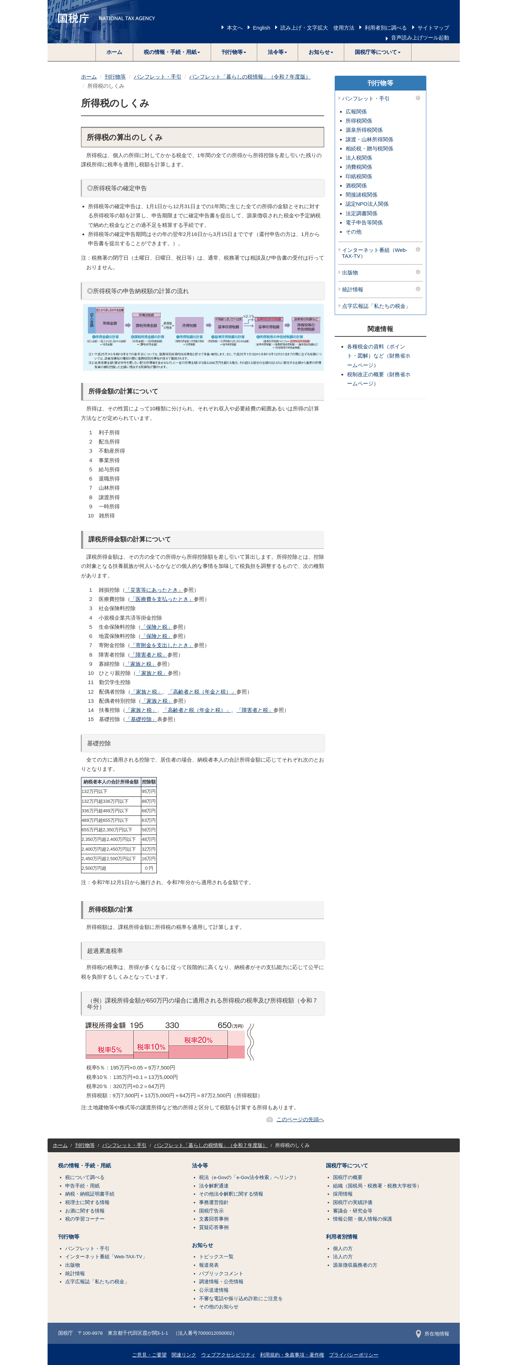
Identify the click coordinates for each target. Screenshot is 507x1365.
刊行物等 (115, 77)
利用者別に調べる (386, 28)
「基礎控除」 (141, 719)
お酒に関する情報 (85, 1211)
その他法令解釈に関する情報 (231, 1194)
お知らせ (202, 1245)
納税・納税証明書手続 (90, 1194)
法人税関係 (359, 158)
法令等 (200, 1165)
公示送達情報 (214, 1290)
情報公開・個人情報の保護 (362, 1219)
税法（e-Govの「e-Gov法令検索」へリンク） (249, 1177)
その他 (353, 232)
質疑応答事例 (214, 1227)
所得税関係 (359, 121)
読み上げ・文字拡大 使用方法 (317, 28)
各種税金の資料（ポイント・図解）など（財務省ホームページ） (378, 355)
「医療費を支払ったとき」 (162, 599)
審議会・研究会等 (352, 1211)
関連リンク (184, 1355)
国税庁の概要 (348, 1177)
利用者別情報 (342, 1237)
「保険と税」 (157, 627)
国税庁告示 (211, 1211)
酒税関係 (356, 185)
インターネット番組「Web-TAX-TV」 (106, 1256)
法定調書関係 (361, 213)
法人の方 (343, 1256)
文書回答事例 (214, 1219)
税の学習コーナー (85, 1219)
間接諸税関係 (361, 195)
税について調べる (85, 1177)
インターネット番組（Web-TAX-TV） (375, 253)
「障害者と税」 (148, 655)
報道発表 (209, 1265)
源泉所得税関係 (364, 130)
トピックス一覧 (216, 1256)
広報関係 (356, 111)
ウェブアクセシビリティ (228, 1355)
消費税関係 (359, 167)
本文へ (235, 28)
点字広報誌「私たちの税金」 (376, 306)
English (261, 28)
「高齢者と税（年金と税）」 (202, 692)
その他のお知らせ (219, 1306)
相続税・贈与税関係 (369, 148)
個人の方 (343, 1248)
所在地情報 (432, 1333)
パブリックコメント (221, 1273)
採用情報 (343, 1194)
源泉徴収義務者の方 (355, 1265)
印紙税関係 (359, 176)
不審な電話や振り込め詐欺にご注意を (241, 1298)
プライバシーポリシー (353, 1355)
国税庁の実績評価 (352, 1202)
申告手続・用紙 (82, 1186)
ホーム (114, 52)
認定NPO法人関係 (367, 204)
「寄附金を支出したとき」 (162, 645)
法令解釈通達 (214, 1186)
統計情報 (352, 289)
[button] (172, 52)
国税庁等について (347, 1165)
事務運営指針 (214, 1202)
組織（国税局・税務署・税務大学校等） (377, 1186)
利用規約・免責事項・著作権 (292, 1355)
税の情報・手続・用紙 (84, 1165)
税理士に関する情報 (87, 1202)
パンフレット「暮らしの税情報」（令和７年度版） (250, 77)
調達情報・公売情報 (221, 1281)
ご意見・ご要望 (149, 1355)
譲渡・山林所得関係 (369, 139)
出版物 (350, 272)
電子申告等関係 (364, 222)
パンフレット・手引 (157, 77)
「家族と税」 (141, 664)
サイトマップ (433, 28)
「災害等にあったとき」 (154, 590)
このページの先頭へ (300, 1119)
